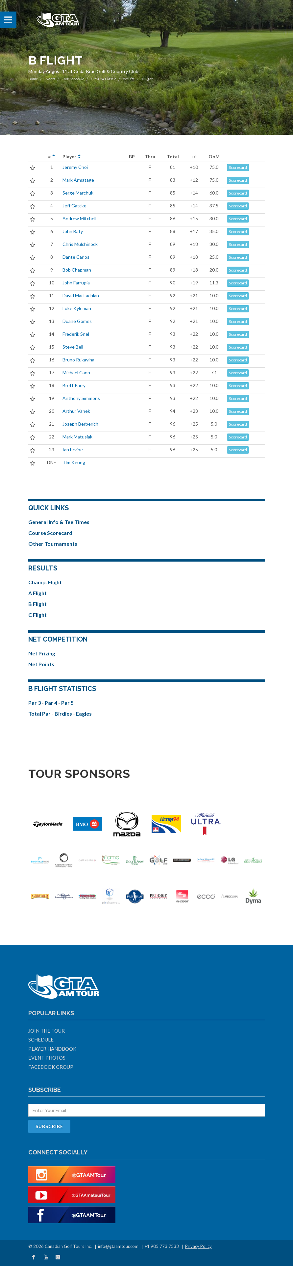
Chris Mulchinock (80, 244)
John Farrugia (76, 282)
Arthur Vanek (76, 411)
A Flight (37, 593)
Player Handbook (52, 1049)
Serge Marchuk (77, 193)
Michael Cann (76, 372)
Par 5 (67, 702)
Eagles (84, 713)
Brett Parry (73, 385)
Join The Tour (46, 1031)
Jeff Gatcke (74, 205)
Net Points (41, 664)
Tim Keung (73, 462)
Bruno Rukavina (78, 359)
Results (128, 78)
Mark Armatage (78, 180)
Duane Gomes (77, 321)
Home (33, 78)
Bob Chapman (76, 270)
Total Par (40, 713)
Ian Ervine (72, 449)
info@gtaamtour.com (118, 1246)
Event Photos (46, 1058)
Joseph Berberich (80, 424)
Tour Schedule (73, 78)
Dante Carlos (75, 257)
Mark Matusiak (77, 436)
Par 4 (51, 702)
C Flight (37, 615)
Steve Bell (72, 347)
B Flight (37, 604)
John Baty (72, 231)
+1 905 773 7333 (162, 1246)
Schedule (41, 1039)
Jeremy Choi (75, 167)
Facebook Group (50, 1067)
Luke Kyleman (76, 308)
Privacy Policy (198, 1246)
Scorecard (238, 167)
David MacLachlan (80, 295)
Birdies (64, 713)
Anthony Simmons (81, 398)
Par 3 (35, 702)
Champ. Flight (45, 582)
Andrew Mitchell (79, 218)
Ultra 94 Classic (103, 78)
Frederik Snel (75, 334)
